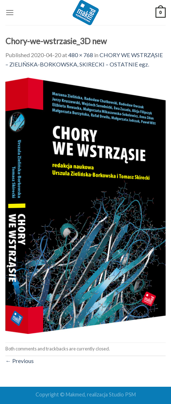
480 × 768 (80, 54)
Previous (19, 360)
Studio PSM (122, 394)
